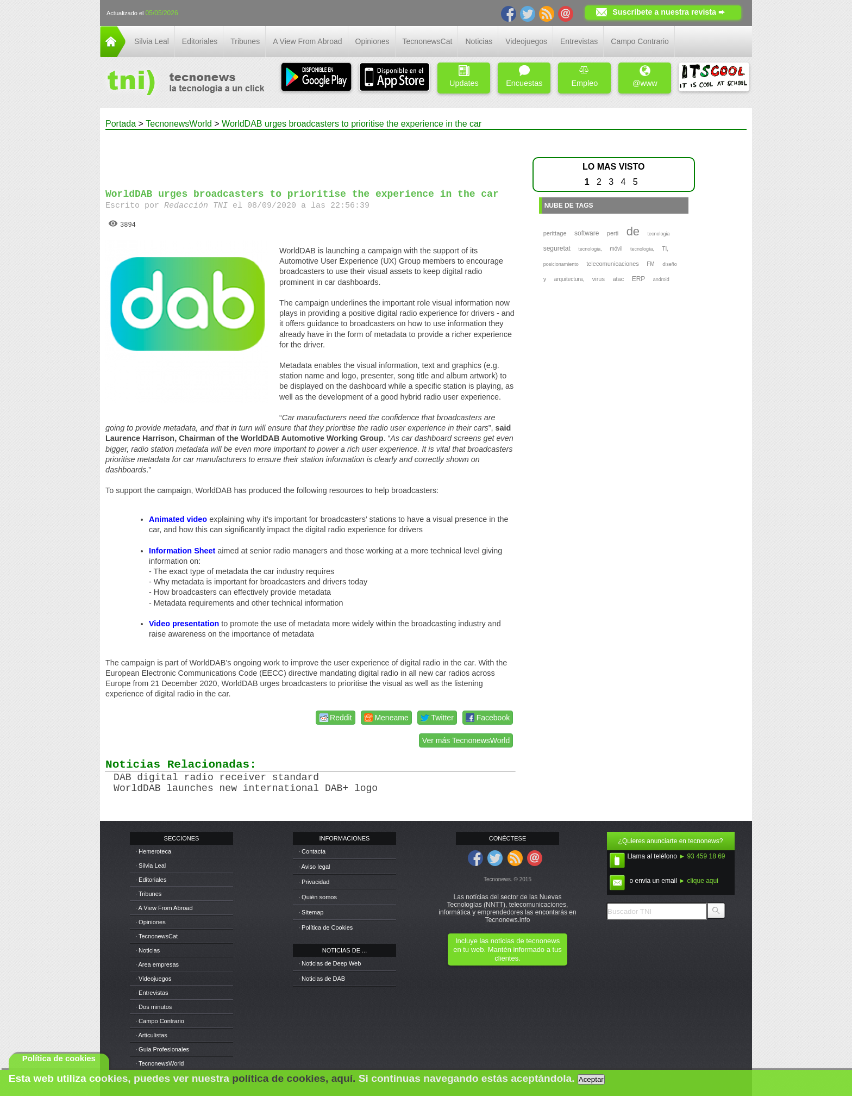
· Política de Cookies (325, 927)
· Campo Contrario (159, 1021)
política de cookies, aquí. (293, 1078)
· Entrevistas (151, 992)
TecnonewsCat (428, 41)
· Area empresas (157, 964)
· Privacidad (313, 882)
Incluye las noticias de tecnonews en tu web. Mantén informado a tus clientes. (507, 949)
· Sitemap (310, 912)
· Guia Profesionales (162, 1049)
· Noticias (147, 950)
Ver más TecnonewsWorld (466, 740)
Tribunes (245, 41)
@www (644, 76)
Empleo (584, 76)
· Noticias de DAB (321, 978)
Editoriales (199, 41)
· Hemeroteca (153, 851)
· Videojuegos (153, 978)
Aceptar (591, 1079)
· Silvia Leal (150, 865)
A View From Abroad (307, 41)
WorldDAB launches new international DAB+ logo (246, 788)
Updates (464, 76)
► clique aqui (698, 881)
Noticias (478, 41)
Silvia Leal (151, 41)
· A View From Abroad (164, 908)
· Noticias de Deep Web (329, 963)
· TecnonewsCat (156, 936)
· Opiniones (150, 922)
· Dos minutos (153, 1007)
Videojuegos (526, 41)
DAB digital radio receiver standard (216, 777)
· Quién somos (317, 897)
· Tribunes (148, 893)
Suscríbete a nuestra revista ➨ (668, 12)
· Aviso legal (314, 866)
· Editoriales (150, 879)
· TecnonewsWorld (159, 1063)
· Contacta (311, 851)
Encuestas (524, 76)
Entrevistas (579, 41)
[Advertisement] (311, 154)
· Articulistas (151, 1035)
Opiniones (372, 41)
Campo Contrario (640, 41)
